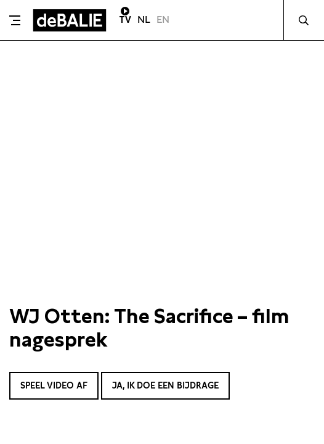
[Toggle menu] (14, 20)
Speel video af (53, 385)
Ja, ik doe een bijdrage (165, 385)
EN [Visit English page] (162, 19)
